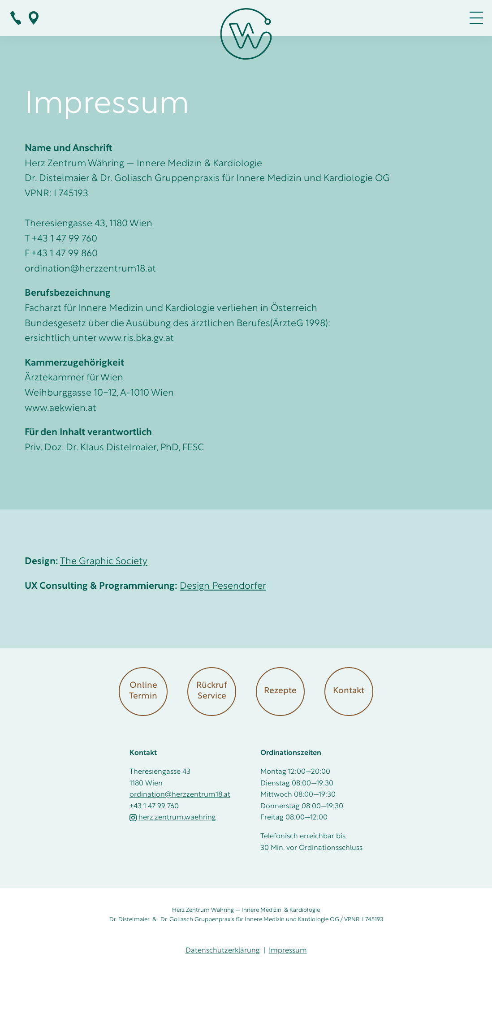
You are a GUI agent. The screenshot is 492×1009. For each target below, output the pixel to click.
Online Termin (143, 691)
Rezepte (280, 691)
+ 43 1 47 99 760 (15, 18)
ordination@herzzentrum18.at (179, 795)
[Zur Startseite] (246, 36)
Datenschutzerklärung (223, 951)
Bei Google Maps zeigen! (33, 18)
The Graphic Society (103, 561)
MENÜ (476, 18)
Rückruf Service (211, 691)
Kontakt (348, 691)
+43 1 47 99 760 (154, 806)
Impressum (288, 951)
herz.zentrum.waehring (172, 817)
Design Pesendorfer (223, 586)
